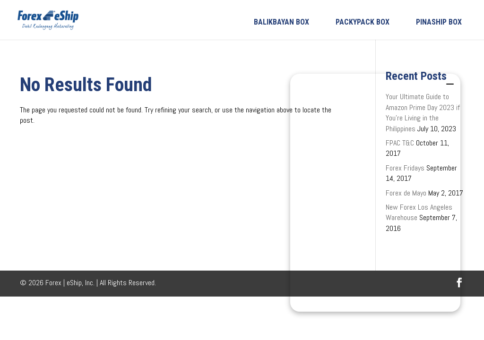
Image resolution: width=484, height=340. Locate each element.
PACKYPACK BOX (362, 21)
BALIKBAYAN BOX (281, 21)
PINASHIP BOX (439, 21)
